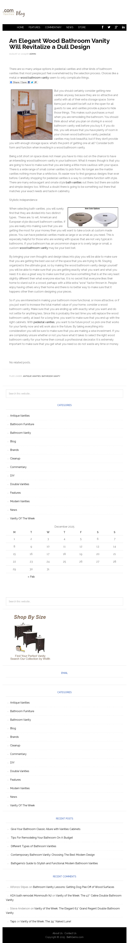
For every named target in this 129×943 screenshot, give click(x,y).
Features (34, 27)
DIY (12, 475)
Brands (14, 450)
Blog (13, 441)
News (69, 27)
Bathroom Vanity (51, 376)
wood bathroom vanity (34, 77)
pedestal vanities (44, 322)
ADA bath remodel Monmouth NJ (31, 895)
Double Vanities (19, 484)
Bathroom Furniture (22, 424)
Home (20, 27)
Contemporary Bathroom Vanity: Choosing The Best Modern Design (53, 854)
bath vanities (74, 182)
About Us (58, 933)
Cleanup (15, 458)
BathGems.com (75, 937)
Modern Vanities (20, 501)
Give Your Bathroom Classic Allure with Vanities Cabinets (45, 829)
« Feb (31, 576)
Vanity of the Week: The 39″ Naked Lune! (45, 921)
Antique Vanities (32, 376)
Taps (13, 921)
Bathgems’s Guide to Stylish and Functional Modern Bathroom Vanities (54, 863)
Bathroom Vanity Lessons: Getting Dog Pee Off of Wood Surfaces (73, 887)
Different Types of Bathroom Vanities (33, 846)
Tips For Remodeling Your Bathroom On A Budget (42, 837)
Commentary (53, 27)
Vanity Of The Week (22, 518)
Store (82, 27)
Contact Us (70, 933)
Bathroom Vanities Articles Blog (64, 12)
